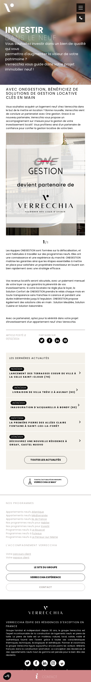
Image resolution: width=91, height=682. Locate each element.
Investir (45, 526)
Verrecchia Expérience (45, 577)
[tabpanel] (45, 184)
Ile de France (39, 519)
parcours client (22, 554)
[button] (7, 676)
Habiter (45, 522)
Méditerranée (40, 515)
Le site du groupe (45, 567)
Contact (45, 587)
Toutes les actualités (45, 460)
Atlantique (38, 512)
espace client (21, 557)
